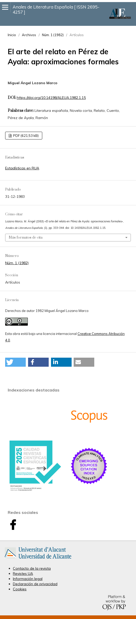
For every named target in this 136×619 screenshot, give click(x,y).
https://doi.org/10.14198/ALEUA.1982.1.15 (51, 97)
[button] (15, 362)
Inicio (12, 35)
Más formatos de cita (25, 237)
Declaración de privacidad (35, 584)
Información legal (27, 578)
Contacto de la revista (32, 568)
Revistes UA (23, 573)
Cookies (20, 589)
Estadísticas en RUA (22, 168)
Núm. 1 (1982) (53, 35)
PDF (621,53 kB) (25, 136)
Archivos (29, 35)
